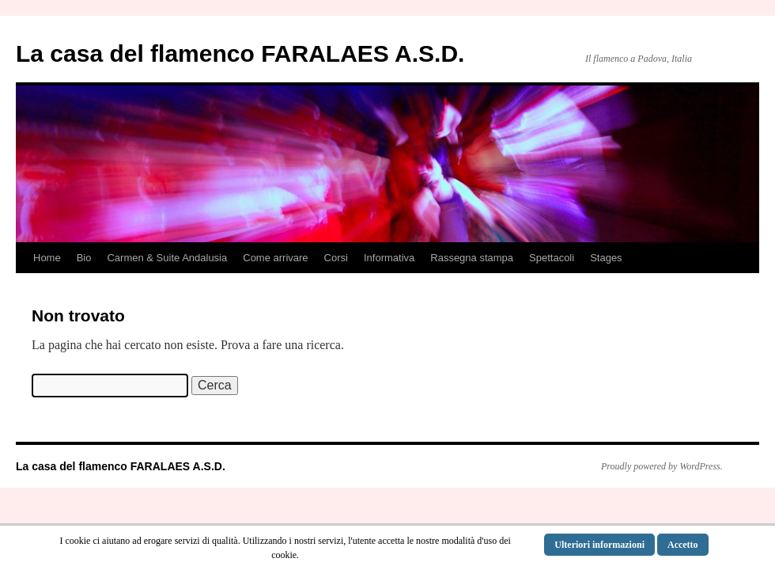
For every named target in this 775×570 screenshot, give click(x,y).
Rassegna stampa (471, 258)
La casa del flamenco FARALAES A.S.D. (240, 53)
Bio (84, 258)
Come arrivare (275, 258)
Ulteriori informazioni (599, 544)
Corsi (336, 258)
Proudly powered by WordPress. (662, 466)
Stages (606, 258)
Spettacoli (551, 258)
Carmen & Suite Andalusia (167, 258)
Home (47, 258)
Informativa (389, 258)
